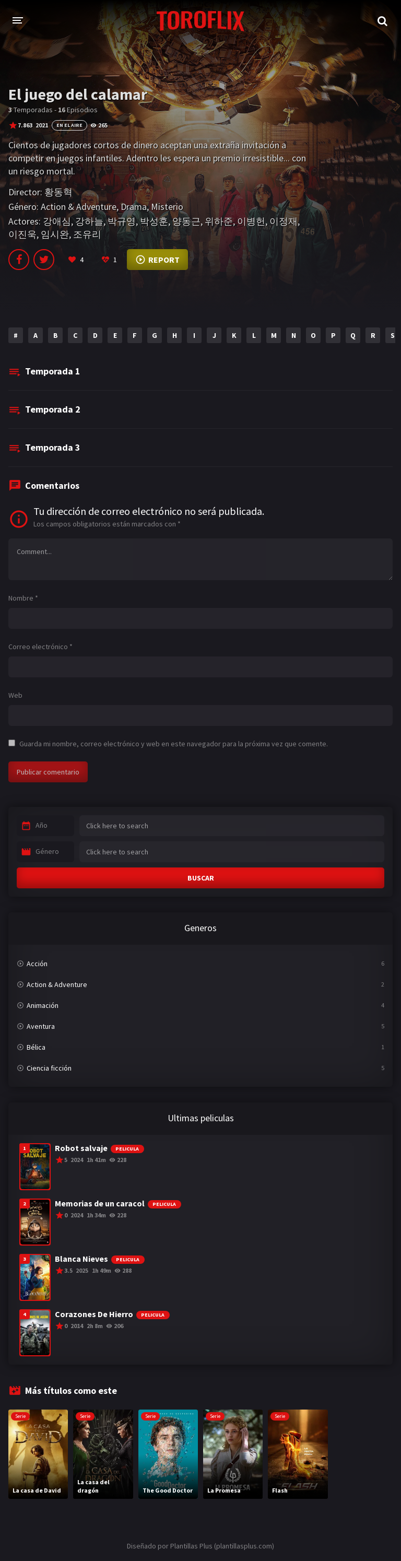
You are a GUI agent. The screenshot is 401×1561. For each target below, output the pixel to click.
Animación (42, 1005)
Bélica (36, 1047)
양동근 (186, 221)
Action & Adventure (78, 207)
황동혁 (58, 192)
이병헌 (251, 221)
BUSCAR (200, 878)
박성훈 (154, 221)
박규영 (122, 221)
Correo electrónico (40, 646)
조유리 (87, 234)
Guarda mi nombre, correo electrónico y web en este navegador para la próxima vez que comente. (173, 743)
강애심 (57, 221)
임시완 (55, 234)
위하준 (219, 221)
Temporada (52, 371)
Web (15, 695)
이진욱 (22, 234)
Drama (134, 207)
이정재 (283, 221)
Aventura (41, 1026)
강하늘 (89, 221)
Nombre (23, 598)
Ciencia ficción (49, 1068)
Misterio (167, 207)
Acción (37, 963)
